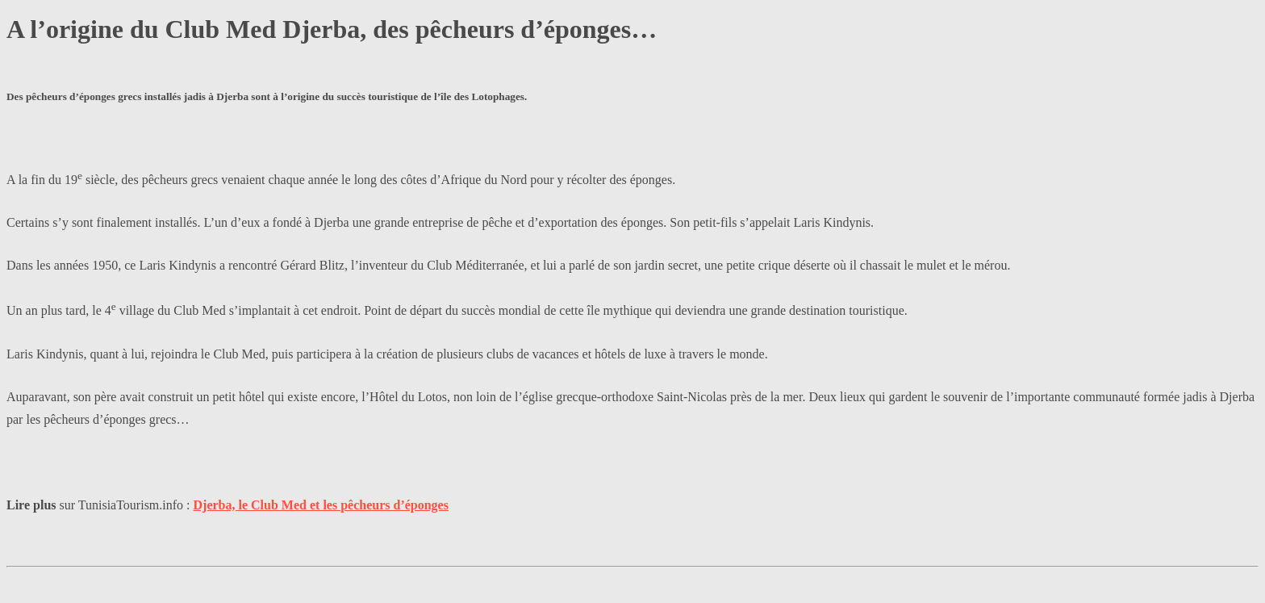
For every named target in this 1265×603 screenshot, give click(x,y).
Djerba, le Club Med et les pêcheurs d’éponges (321, 505)
